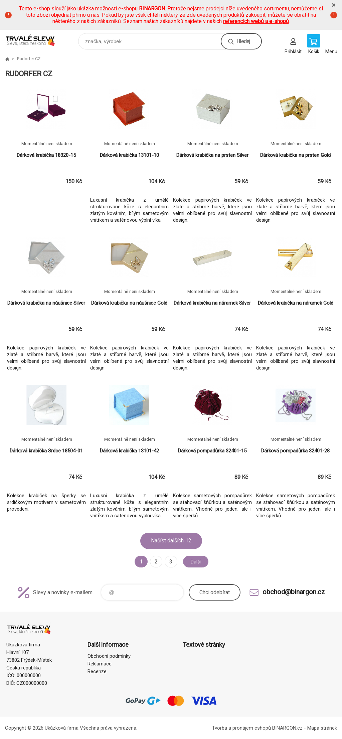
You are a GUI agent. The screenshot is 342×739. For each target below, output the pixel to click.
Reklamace (100, 664)
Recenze (97, 671)
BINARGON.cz (287, 728)
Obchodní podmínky (109, 656)
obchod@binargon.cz (294, 592)
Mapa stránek (322, 728)
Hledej (243, 41)
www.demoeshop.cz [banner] (34, 39)
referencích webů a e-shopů (256, 21)
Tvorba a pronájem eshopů (241, 728)
